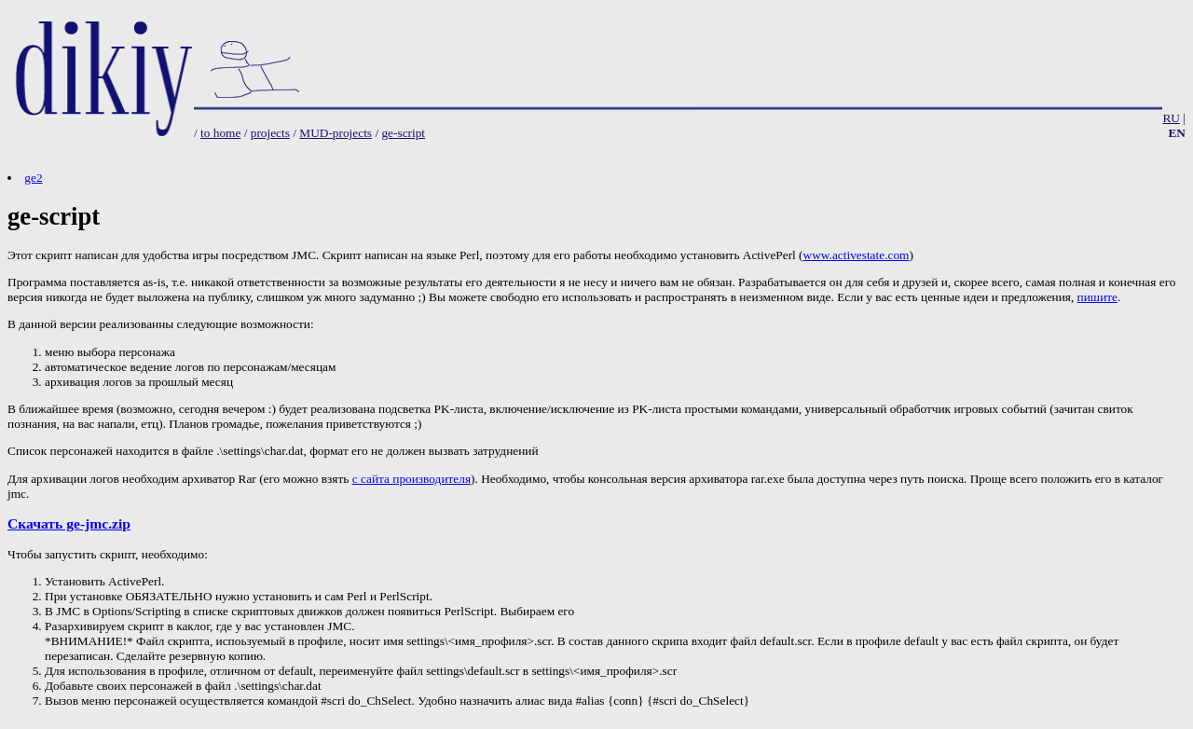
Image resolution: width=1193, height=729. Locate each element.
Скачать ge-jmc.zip (68, 523)
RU (1171, 118)
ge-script (403, 133)
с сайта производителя (411, 479)
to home (220, 133)
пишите (1097, 297)
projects (270, 133)
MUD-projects (335, 133)
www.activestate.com (856, 255)
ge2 (33, 178)
